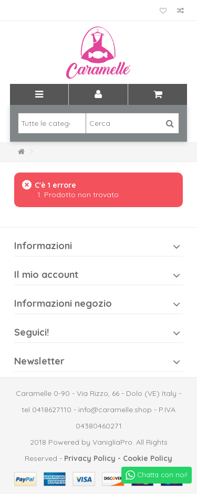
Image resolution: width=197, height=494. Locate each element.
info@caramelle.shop (115, 409)
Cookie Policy (147, 458)
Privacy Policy (90, 458)
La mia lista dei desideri (163, 11)
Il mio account (46, 275)
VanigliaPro (112, 442)
